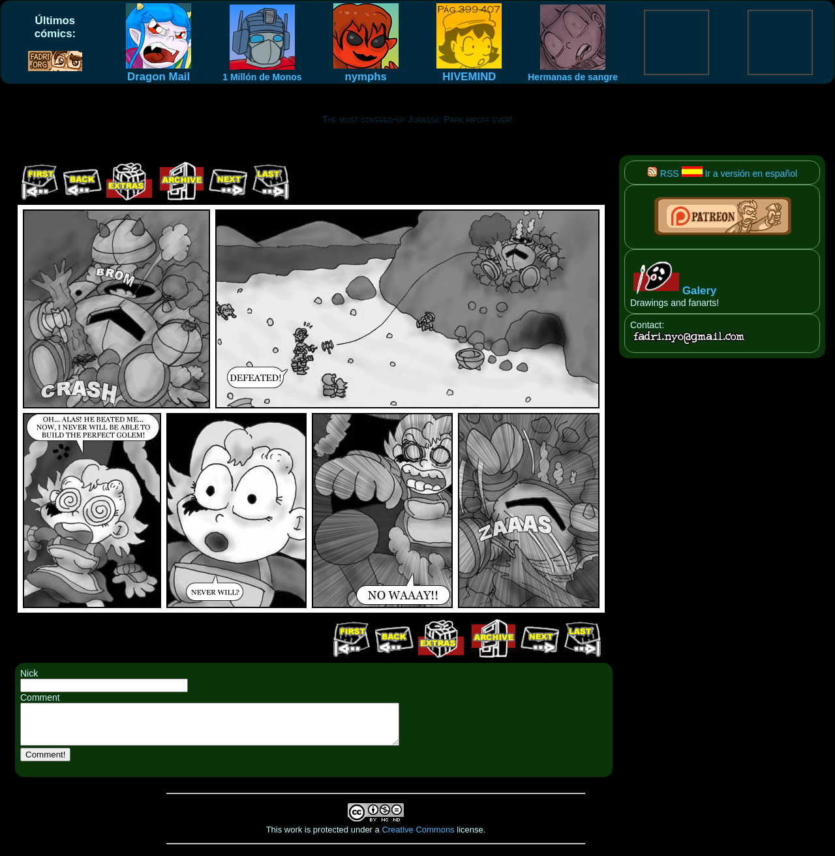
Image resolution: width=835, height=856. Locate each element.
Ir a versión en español (740, 173)
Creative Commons (418, 837)
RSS (663, 173)
